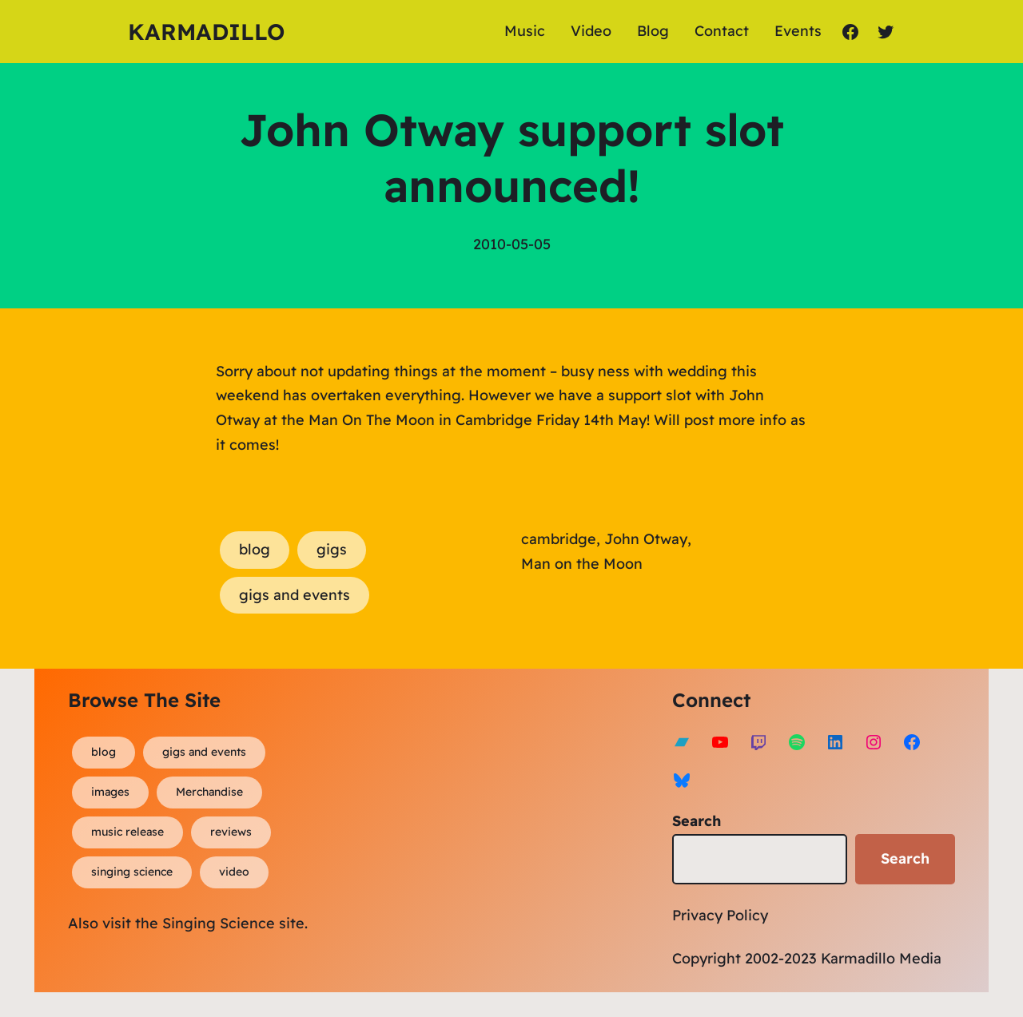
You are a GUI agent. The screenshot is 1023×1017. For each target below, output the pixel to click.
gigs (331, 549)
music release (127, 831)
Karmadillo (206, 32)
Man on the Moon (582, 563)
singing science (132, 871)
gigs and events (294, 595)
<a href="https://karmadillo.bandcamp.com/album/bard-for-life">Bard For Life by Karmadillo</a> (510, 827)
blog (254, 549)
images (110, 792)
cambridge (558, 539)
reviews (231, 831)
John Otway (645, 539)
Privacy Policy (720, 915)
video (234, 871)
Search (696, 821)
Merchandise (209, 792)
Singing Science (218, 923)
